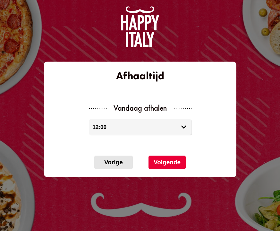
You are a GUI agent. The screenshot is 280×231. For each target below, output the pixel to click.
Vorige (113, 162)
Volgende (167, 162)
